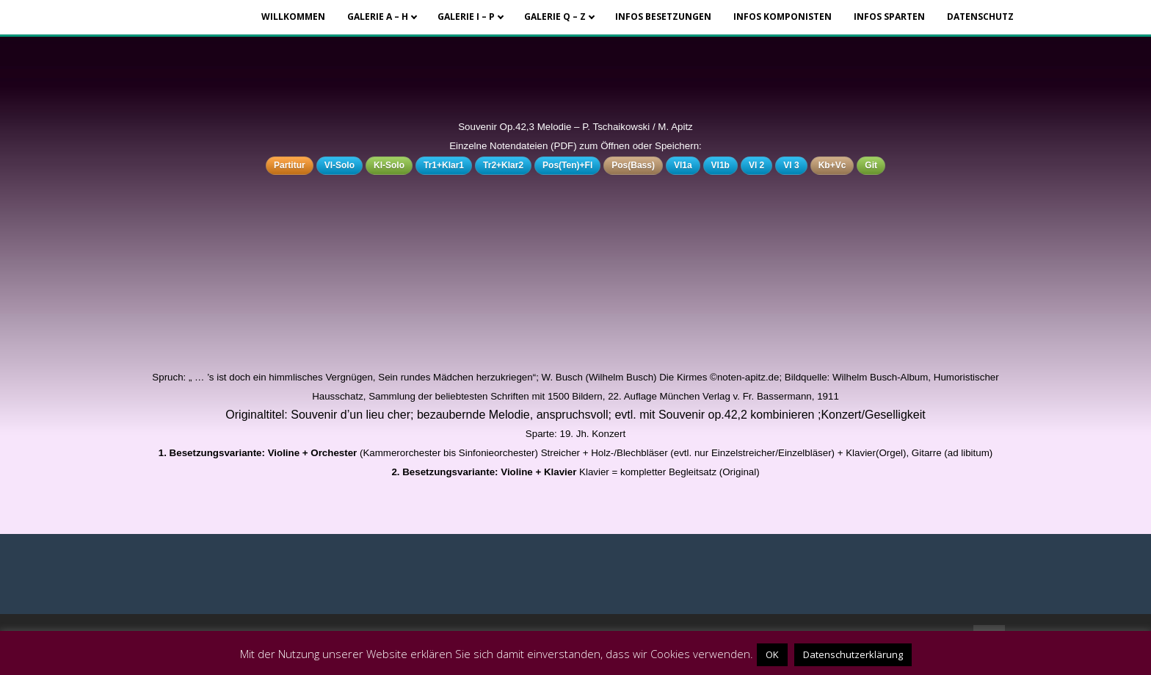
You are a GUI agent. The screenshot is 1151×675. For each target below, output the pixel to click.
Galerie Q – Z (555, 16)
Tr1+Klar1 (444, 165)
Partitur (289, 165)
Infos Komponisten (782, 16)
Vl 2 (756, 165)
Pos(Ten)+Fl (567, 165)
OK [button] (772, 654)
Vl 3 (791, 165)
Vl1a (683, 165)
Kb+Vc (832, 165)
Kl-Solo (389, 165)
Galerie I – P (466, 16)
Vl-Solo (339, 165)
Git (871, 165)
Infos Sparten (889, 16)
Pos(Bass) (633, 165)
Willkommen (293, 16)
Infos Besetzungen (663, 16)
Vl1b (720, 165)
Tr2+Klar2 (503, 165)
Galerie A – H (377, 16)
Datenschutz (980, 16)
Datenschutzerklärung (853, 654)
